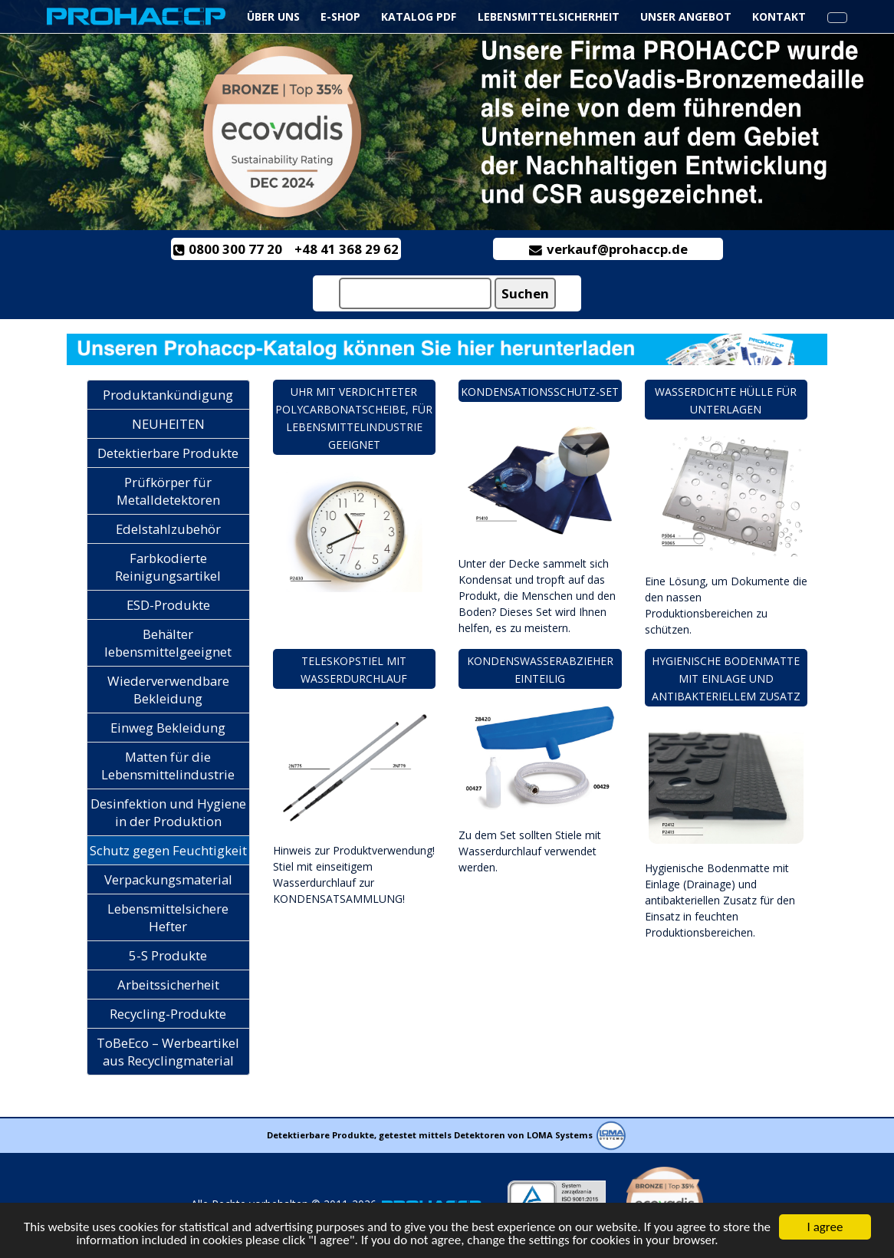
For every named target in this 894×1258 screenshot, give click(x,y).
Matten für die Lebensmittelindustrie (168, 765)
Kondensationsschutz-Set (540, 391)
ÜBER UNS (273, 16)
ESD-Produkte (168, 605)
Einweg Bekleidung (167, 727)
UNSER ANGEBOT (685, 16)
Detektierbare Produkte (167, 453)
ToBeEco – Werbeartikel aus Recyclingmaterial (168, 1051)
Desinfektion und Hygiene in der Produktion (168, 812)
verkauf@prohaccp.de (608, 249)
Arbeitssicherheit (168, 984)
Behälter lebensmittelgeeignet (168, 642)
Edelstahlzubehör (168, 529)
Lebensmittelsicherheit (550, 16)
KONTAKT (779, 16)
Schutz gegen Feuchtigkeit (168, 850)
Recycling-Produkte (168, 1014)
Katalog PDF (418, 16)
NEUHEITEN (168, 424)
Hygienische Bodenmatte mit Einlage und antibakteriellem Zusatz (726, 678)
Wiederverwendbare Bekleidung (168, 689)
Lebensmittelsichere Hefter (167, 917)
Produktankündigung (168, 394)
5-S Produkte (168, 955)
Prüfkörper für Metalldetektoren (168, 491)
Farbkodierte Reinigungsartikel (168, 567)
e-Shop (340, 16)
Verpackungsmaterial (168, 879)
